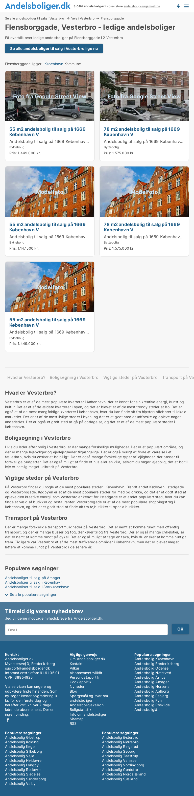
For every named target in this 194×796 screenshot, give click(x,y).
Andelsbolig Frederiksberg (156, 663)
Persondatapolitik (84, 677)
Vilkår (74, 668)
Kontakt (76, 663)
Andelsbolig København (154, 659)
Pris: (13, 153)
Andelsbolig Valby (20, 783)
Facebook (8, 720)
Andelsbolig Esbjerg (151, 696)
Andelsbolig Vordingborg (123, 765)
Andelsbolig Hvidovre (23, 760)
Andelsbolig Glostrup (22, 737)
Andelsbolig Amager (151, 682)
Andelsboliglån (146, 709)
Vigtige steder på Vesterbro (130, 377)
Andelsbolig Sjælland (120, 779)
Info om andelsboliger (88, 714)
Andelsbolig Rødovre (22, 769)
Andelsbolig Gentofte (120, 769)
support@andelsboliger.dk (27, 668)
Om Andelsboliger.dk (87, 659)
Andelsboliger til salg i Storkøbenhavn (37, 587)
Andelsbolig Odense (151, 668)
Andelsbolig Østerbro (120, 737)
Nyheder (77, 686)
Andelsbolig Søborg (119, 751)
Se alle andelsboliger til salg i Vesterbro (35, 18)
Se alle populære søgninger (33, 594)
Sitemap (77, 719)
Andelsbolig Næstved (152, 673)
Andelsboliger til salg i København (33, 582)
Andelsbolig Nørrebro (120, 742)
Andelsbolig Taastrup (120, 756)
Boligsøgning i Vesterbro (74, 377)
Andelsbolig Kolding (22, 742)
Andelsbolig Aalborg (151, 691)
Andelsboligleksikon (87, 705)
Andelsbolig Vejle (19, 756)
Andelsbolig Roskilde (152, 705)
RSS (73, 723)
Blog (73, 691)
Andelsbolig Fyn (148, 700)
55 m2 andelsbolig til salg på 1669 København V (47, 131)
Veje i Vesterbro (82, 18)
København (53, 64)
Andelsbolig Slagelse (22, 774)
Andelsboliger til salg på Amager (32, 578)
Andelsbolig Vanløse (119, 760)
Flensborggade (112, 18)
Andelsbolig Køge (20, 746)
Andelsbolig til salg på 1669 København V (50, 141)
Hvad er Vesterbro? (26, 377)
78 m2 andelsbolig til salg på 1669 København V (142, 131)
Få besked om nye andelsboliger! (178, 6)
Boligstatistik (80, 709)
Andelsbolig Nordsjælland (124, 774)
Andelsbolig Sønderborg (25, 779)
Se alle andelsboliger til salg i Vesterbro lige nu (54, 48)
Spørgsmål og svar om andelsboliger (89, 698)
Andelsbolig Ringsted (120, 746)
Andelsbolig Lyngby (22, 765)
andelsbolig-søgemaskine (142, 6)
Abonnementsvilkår (86, 673)
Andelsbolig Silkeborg (23, 751)
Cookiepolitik (81, 682)
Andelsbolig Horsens (151, 686)
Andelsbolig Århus (149, 677)
